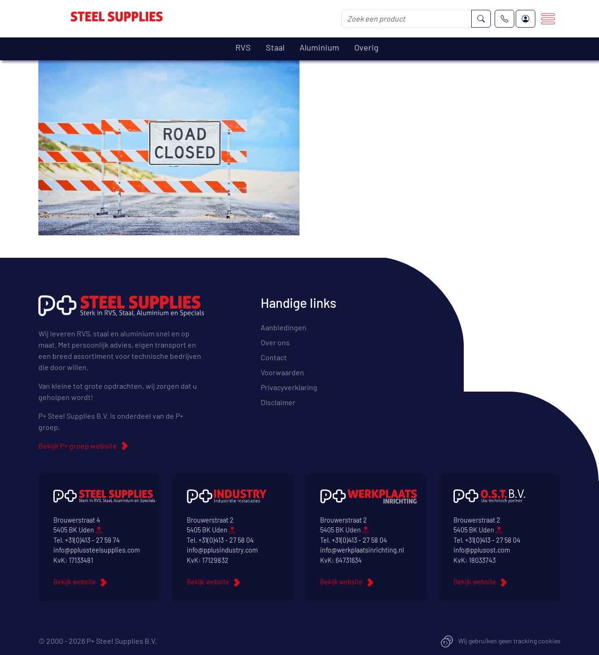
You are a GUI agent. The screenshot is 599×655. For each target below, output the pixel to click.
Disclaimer (278, 402)
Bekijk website (74, 582)
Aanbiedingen (284, 327)
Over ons (275, 342)
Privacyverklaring (289, 387)
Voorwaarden (282, 372)
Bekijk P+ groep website (77, 445)
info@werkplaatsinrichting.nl (362, 550)
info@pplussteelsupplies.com (96, 550)
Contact (274, 357)
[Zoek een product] (406, 19)
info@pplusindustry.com (222, 550)
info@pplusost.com (481, 550)
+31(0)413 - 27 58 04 (226, 540)
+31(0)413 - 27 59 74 (92, 540)
